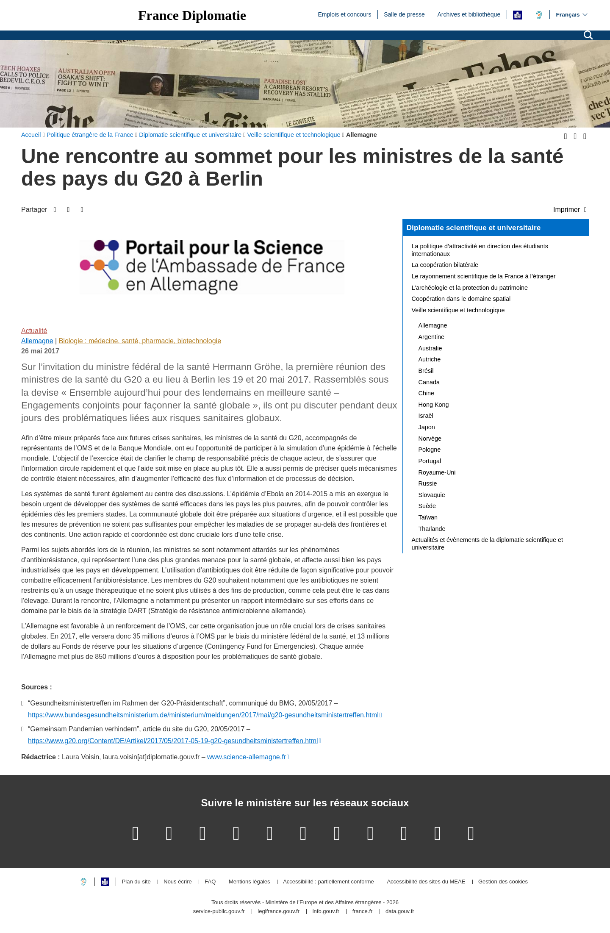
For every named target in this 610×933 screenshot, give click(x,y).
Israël (426, 415)
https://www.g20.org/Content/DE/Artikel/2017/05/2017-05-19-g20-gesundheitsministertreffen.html (173, 740)
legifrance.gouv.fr (278, 911)
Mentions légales (249, 882)
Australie (430, 348)
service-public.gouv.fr (219, 911)
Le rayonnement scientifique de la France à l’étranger (484, 276)
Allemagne (37, 340)
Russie (428, 483)
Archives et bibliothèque (469, 14)
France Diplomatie (192, 15)
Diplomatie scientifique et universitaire (474, 227)
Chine (427, 393)
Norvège (430, 438)
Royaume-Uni (437, 472)
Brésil (426, 370)
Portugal (430, 461)
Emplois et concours (344, 14)
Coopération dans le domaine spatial (461, 298)
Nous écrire (177, 882)
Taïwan (428, 517)
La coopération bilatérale (445, 264)
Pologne (430, 449)
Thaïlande (432, 528)
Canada (429, 382)
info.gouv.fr (326, 911)
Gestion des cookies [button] (503, 882)
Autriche (430, 359)
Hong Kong (434, 404)
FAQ (210, 882)
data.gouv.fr (399, 911)
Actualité (34, 330)
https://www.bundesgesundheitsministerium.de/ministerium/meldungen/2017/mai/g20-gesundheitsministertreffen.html (203, 715)
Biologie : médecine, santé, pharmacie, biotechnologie (140, 340)
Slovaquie (432, 494)
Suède (427, 506)
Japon (427, 427)
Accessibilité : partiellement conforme (328, 882)
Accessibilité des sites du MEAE (426, 882)
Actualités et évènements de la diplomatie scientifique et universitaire (487, 543)
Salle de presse (404, 14)
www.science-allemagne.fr (246, 757)
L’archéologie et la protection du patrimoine (470, 287)
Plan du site (136, 882)
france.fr (362, 911)
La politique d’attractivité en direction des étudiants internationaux (480, 250)
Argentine (432, 336)
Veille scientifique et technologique (458, 310)
